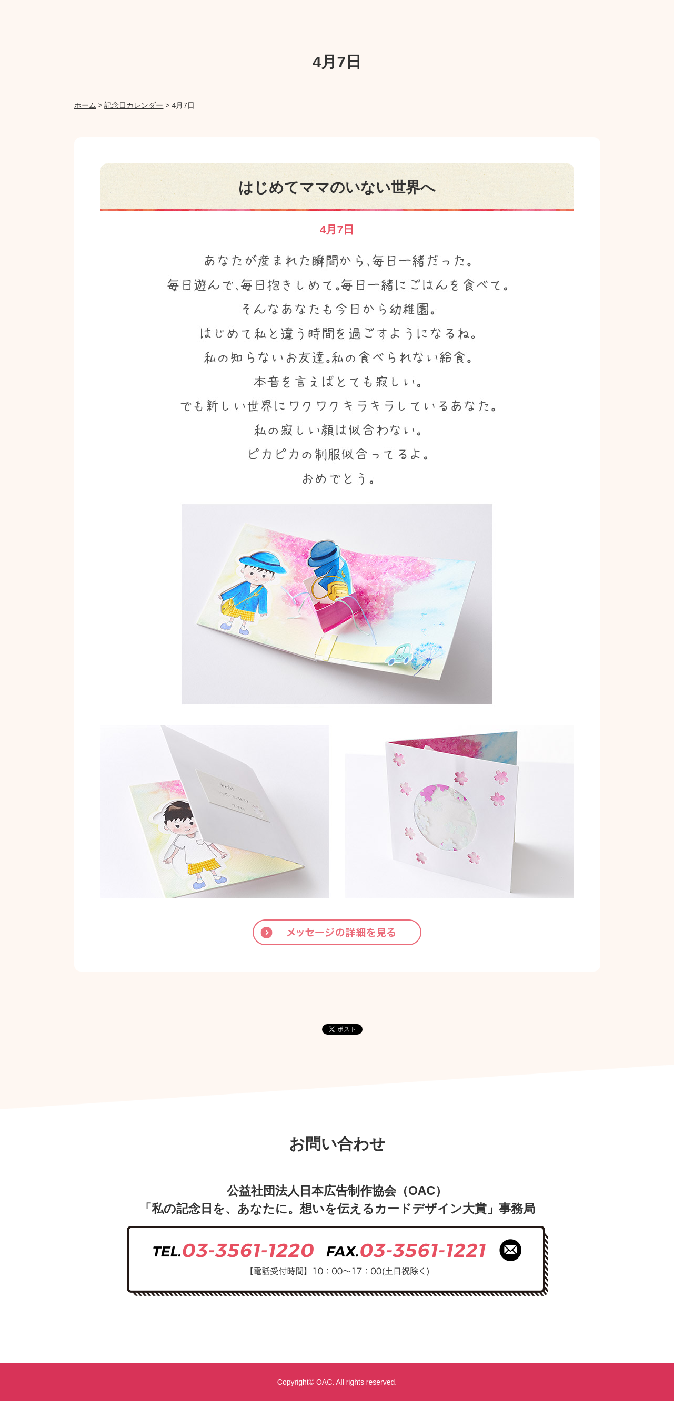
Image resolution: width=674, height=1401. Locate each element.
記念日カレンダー (133, 105)
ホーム (85, 105)
